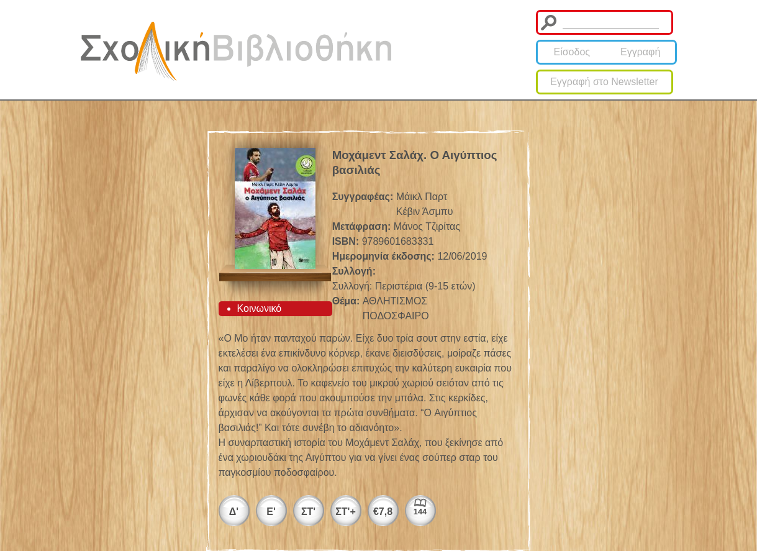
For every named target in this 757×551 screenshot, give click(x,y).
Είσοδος (571, 52)
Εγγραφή (640, 52)
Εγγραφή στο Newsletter (604, 81)
